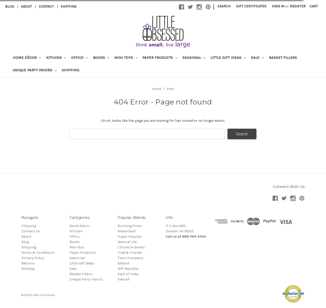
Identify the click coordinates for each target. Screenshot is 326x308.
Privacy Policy (32, 258)
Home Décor (27, 57)
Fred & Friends (130, 252)
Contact (46, 6)
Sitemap (28, 268)
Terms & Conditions (38, 252)
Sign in (278, 6)
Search (224, 6)
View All (124, 279)
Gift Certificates (251, 6)
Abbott (123, 263)
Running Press (130, 226)
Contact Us (30, 231)
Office (79, 57)
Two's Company (130, 258)
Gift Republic (128, 268)
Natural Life (127, 242)
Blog (9, 6)
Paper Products (159, 57)
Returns (28, 263)
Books (101, 57)
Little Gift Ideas (228, 57)
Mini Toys (125, 57)
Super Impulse (130, 236)
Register (298, 6)
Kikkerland (126, 231)
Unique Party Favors (35, 70)
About (26, 6)
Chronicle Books (131, 247)
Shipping (68, 6)
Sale (257, 57)
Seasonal (193, 57)
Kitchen (56, 57)
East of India (128, 274)
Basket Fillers (283, 57)
